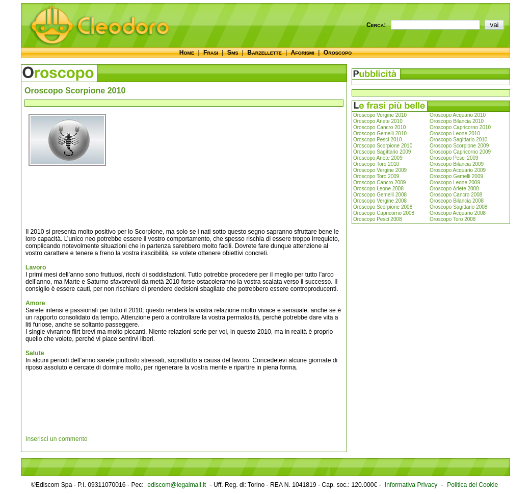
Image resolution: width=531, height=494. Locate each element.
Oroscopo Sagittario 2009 (382, 152)
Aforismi (302, 52)
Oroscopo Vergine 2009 (380, 170)
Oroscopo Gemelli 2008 (380, 194)
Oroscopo (338, 52)
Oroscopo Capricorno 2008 (383, 213)
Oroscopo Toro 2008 (452, 219)
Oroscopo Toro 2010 (376, 164)
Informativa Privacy (411, 484)
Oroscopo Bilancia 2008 (457, 201)
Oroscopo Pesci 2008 (377, 219)
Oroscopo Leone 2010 (455, 133)
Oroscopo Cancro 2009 (379, 182)
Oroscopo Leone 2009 (455, 182)
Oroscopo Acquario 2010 (458, 115)
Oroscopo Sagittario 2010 (458, 139)
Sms (232, 52)
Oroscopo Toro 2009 (376, 176)
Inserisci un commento (56, 438)
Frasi (210, 52)
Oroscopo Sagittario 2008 (458, 207)
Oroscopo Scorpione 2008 (382, 207)
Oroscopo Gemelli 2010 (380, 133)
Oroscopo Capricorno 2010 (460, 127)
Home (186, 52)
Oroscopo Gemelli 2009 (456, 176)
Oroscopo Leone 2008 (378, 188)
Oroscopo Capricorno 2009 (460, 152)
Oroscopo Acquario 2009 (458, 170)
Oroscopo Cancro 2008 (456, 194)
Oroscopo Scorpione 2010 (382, 146)
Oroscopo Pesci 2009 (454, 158)
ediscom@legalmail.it (176, 484)
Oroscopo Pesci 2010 (377, 139)
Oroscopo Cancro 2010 (379, 127)
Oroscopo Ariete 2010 (378, 121)
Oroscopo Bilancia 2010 (457, 121)
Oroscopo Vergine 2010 (380, 115)
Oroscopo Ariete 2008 (454, 188)
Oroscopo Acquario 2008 (458, 213)
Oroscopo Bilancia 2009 (457, 164)
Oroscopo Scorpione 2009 (459, 146)
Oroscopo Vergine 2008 (380, 201)
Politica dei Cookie (472, 484)
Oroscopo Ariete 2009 (378, 158)
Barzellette (264, 52)
